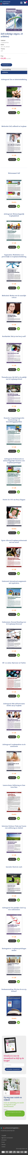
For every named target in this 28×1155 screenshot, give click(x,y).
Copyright (3, 1135)
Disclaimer (3, 1140)
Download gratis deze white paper (13, 1113)
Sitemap (3, 1144)
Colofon (3, 1146)
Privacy (3, 1142)
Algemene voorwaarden (7, 1137)
